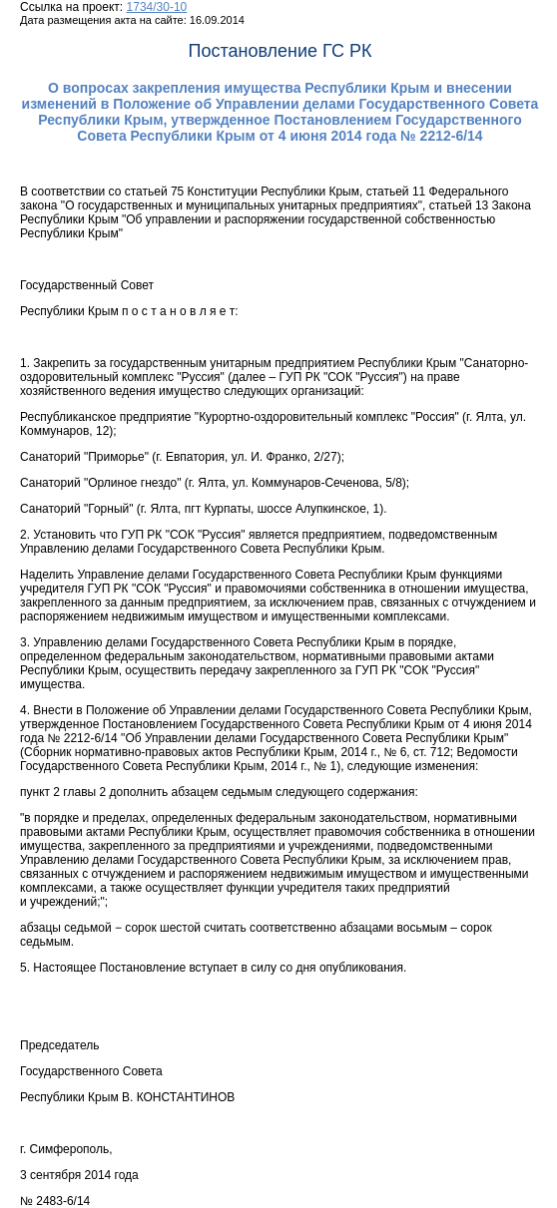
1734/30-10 (157, 7)
